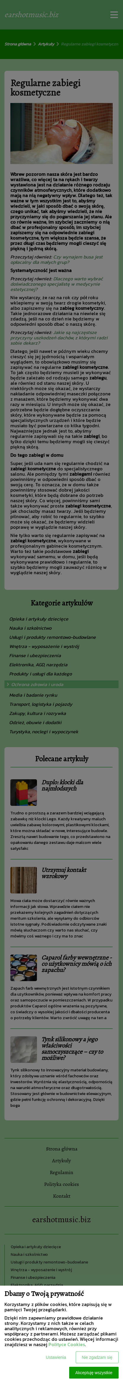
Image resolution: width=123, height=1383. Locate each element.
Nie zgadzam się (97, 1357)
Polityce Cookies (66, 1344)
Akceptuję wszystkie (93, 1372)
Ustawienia (56, 1357)
